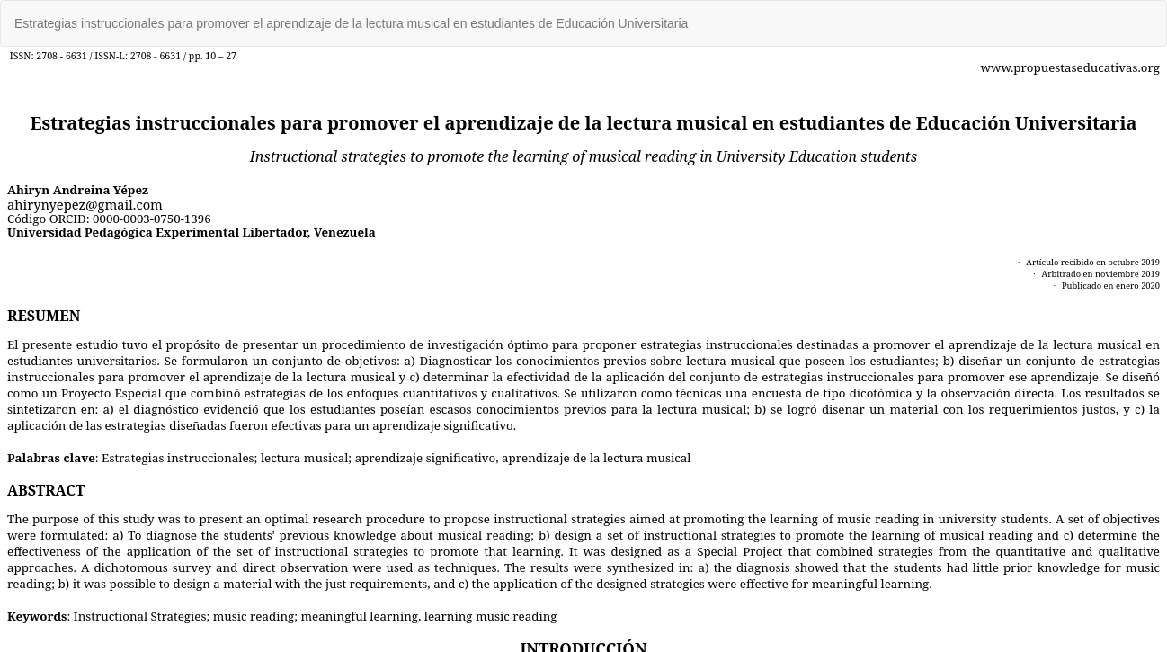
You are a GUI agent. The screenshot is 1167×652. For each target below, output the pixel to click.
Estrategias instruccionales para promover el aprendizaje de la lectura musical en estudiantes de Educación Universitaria (351, 23)
